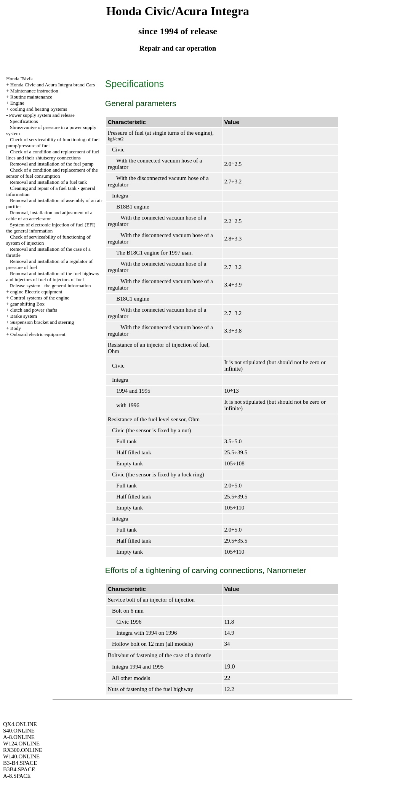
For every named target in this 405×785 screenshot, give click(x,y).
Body (15, 328)
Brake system (23, 316)
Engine (17, 103)
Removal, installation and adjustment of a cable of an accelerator (49, 215)
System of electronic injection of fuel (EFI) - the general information (52, 228)
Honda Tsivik (19, 78)
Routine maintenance (31, 97)
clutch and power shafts (33, 310)
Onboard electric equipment (38, 334)
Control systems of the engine (39, 298)
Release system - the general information (50, 285)
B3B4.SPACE (19, 769)
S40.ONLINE (19, 731)
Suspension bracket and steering (42, 322)
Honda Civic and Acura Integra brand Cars (52, 85)
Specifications (24, 121)
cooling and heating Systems (38, 109)
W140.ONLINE (21, 756)
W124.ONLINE (21, 743)
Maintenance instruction (34, 91)
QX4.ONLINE (20, 724)
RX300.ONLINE (22, 750)
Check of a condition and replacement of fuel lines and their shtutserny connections (52, 155)
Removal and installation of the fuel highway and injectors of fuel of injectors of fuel (52, 276)
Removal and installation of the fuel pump (52, 164)
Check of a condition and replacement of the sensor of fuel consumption (52, 173)
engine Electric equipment (36, 292)
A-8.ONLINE (19, 737)
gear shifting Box (27, 304)
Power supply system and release (42, 115)
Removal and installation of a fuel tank (48, 182)
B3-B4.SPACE (20, 763)
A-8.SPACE (16, 776)
